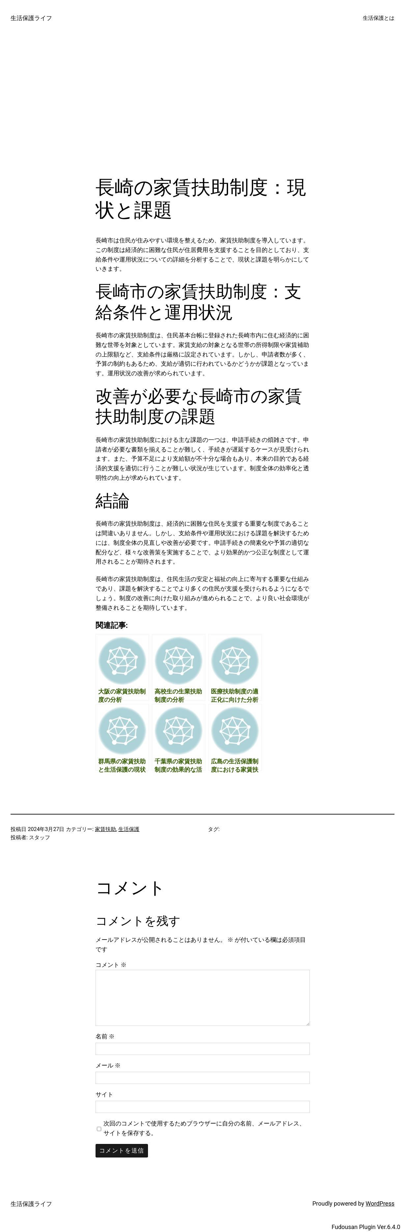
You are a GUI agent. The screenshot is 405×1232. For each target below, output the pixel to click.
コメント (111, 964)
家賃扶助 (105, 829)
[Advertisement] (202, 106)
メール (108, 1065)
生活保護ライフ (31, 18)
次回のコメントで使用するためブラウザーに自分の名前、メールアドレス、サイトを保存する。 (204, 1128)
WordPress (380, 1203)
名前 (105, 1036)
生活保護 (128, 829)
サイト (104, 1094)
